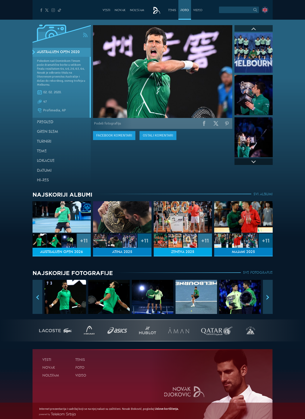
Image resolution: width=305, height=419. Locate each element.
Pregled (45, 122)
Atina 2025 (122, 252)
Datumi (44, 171)
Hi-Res (43, 180)
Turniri (44, 142)
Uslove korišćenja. (167, 409)
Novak (120, 10)
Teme (42, 151)
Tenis (172, 10)
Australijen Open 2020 (58, 52)
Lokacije (46, 161)
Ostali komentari (158, 135)
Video (197, 10)
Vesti (106, 10)
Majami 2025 (243, 252)
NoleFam (137, 10)
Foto (185, 10)
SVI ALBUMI (263, 194)
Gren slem (47, 132)
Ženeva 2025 (182, 252)
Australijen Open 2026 (61, 252)
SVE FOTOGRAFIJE (258, 273)
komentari (114, 135)
